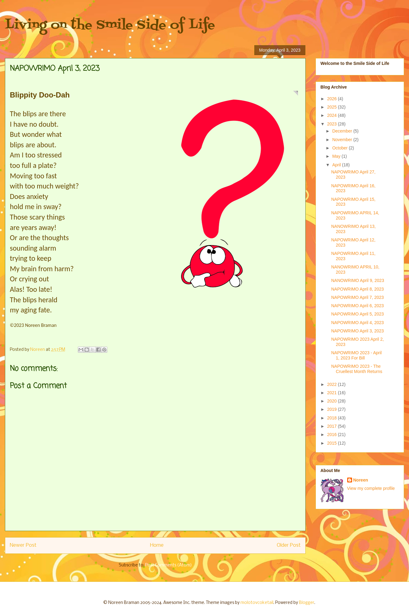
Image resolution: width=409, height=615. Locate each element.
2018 (332, 417)
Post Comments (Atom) (168, 565)
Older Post (289, 545)
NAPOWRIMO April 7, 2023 (357, 297)
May (336, 156)
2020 (332, 401)
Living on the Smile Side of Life (110, 25)
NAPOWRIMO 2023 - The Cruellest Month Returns (356, 369)
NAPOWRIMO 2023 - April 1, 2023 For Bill (356, 355)
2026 (332, 98)
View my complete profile (371, 488)
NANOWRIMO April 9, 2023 (357, 280)
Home (157, 545)
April (337, 164)
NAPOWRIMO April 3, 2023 (357, 330)
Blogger (306, 603)
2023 (332, 123)
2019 (332, 409)
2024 (332, 115)
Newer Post (23, 545)
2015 (332, 443)
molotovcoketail (256, 603)
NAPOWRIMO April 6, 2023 (357, 305)
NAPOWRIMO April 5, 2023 (357, 313)
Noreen (360, 480)
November (342, 139)
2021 (332, 392)
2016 (332, 434)
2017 (332, 426)
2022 (332, 384)
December (342, 131)
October (340, 147)
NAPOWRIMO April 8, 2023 (357, 289)
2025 (332, 107)
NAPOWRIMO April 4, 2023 (357, 322)
